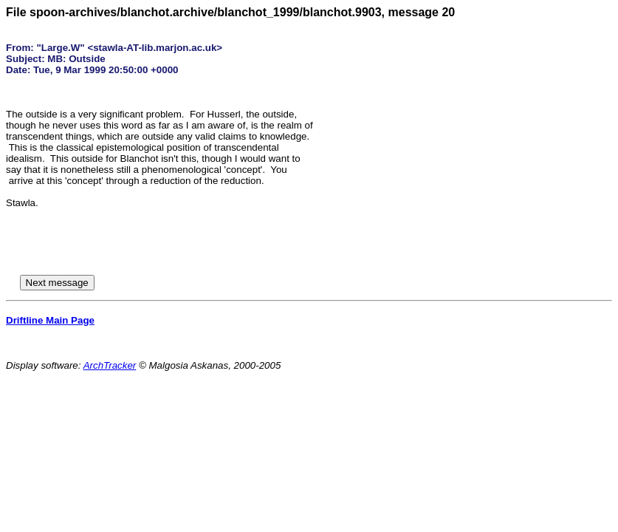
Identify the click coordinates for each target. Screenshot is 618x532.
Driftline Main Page (50, 320)
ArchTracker (110, 365)
